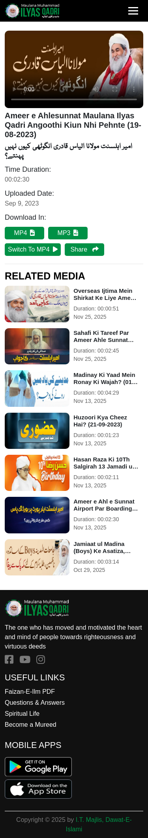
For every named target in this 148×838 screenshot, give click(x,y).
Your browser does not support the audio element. (74, 69)
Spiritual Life (22, 713)
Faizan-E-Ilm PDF (30, 691)
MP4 (24, 233)
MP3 (68, 233)
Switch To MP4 (33, 249)
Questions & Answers (35, 702)
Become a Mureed (30, 724)
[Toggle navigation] (133, 10)
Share (84, 249)
